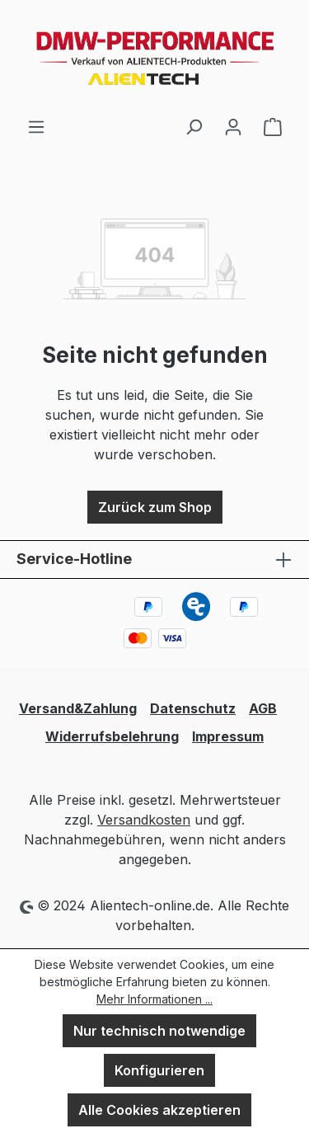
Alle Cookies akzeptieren (159, 1110)
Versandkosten (143, 819)
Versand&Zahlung (78, 708)
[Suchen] (193, 126)
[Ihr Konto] (233, 126)
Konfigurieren (159, 1070)
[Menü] (36, 126)
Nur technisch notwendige (159, 1031)
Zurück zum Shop (155, 507)
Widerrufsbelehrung (112, 736)
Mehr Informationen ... (154, 999)
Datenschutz (193, 708)
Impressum (228, 736)
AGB (263, 708)
